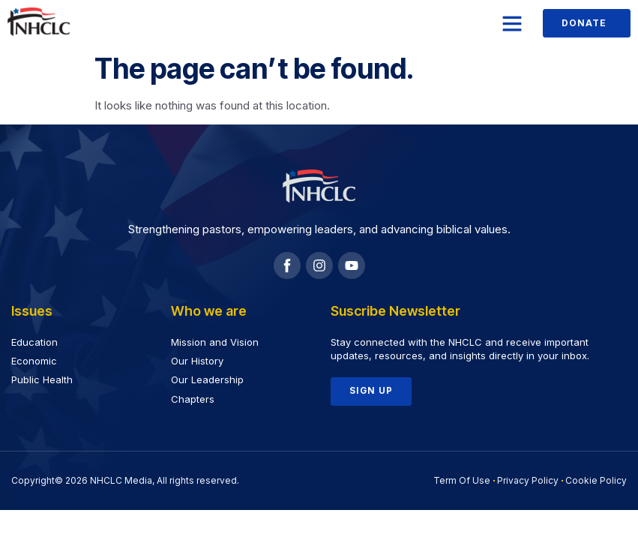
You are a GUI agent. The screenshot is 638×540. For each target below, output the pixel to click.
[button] (512, 23)
